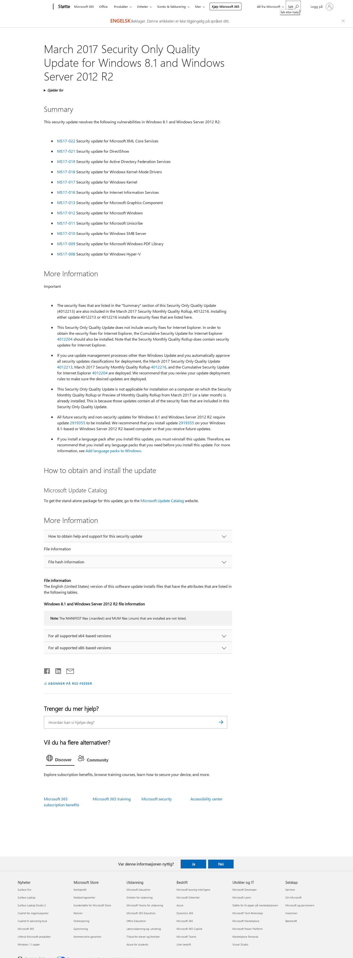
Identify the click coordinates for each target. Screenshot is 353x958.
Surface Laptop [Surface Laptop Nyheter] (26, 897)
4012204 (65, 339)
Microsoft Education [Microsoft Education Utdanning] (138, 889)
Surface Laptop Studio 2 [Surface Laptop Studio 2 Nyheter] (32, 905)
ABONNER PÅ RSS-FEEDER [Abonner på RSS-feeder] (70, 683)
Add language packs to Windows (113, 450)
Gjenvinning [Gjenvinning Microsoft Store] (81, 929)
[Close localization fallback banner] (344, 21)
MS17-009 (66, 243)
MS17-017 (66, 182)
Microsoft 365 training (112, 798)
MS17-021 (66, 151)
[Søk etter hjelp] (293, 6)
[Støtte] (63, 6)
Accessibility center (206, 798)
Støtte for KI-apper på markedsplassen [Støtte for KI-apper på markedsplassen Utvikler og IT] (255, 905)
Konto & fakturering (171, 6)
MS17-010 (66, 233)
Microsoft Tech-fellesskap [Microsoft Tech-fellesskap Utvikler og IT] (247, 913)
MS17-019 (66, 161)
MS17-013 (66, 202)
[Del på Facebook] (47, 670)
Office (103, 6)
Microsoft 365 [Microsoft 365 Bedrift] (184, 921)
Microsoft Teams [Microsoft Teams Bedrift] (186, 936)
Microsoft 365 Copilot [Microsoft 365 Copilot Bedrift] (189, 929)
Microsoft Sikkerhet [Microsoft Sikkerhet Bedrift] (188, 897)
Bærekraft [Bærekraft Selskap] (291, 921)
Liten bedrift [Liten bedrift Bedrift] (183, 944)
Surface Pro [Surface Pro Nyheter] (24, 889)
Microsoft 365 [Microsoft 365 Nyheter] (26, 929)
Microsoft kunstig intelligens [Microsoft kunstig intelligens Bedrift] (193, 889)
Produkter (121, 6)
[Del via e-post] (68, 670)
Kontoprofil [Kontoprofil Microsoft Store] (80, 889)
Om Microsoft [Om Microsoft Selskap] (293, 897)
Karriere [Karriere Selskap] (290, 889)
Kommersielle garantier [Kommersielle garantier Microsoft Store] (87, 936)
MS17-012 (66, 212)
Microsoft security (156, 798)
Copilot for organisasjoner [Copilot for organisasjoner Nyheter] (33, 913)
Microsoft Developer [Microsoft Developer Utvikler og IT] (244, 889)
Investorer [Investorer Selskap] (291, 913)
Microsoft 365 (84, 6)
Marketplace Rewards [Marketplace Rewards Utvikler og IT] (245, 936)
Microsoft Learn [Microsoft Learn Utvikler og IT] (241, 897)
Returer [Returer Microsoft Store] (78, 913)
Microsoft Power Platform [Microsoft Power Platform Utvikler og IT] (247, 929)
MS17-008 (66, 253)
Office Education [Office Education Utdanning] (136, 921)
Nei (221, 864)
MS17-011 (66, 223)
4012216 (158, 366)
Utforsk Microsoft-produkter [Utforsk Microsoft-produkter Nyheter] (34, 936)
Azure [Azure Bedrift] (179, 905)
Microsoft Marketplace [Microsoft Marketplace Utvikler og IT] (245, 921)
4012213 (65, 366)
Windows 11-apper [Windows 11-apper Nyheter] (29, 944)
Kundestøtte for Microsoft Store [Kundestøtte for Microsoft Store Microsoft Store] (92, 905)
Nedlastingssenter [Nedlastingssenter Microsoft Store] (84, 897)
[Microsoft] (34, 6)
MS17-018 (66, 171)
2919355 (77, 422)
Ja (193, 864)
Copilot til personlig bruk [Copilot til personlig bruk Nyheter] (32, 921)
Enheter (142, 6)
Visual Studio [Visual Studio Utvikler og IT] (240, 944)
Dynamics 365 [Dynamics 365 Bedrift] (184, 913)
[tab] (60, 759)
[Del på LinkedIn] (56, 670)
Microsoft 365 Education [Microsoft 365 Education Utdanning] (140, 913)
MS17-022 (66, 140)
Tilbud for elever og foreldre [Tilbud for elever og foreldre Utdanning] (143, 936)
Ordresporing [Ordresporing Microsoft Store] (81, 921)
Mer (198, 6)
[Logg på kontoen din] (321, 6)
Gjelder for (55, 90)
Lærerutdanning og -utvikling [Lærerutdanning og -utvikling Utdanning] (143, 929)
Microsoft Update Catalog (162, 500)
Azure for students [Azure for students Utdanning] (137, 944)
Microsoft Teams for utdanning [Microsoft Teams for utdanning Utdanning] (144, 905)
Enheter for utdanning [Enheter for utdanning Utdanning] (139, 897)
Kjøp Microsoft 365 (225, 6)
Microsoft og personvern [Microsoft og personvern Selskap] (299, 905)
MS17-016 (66, 192)
